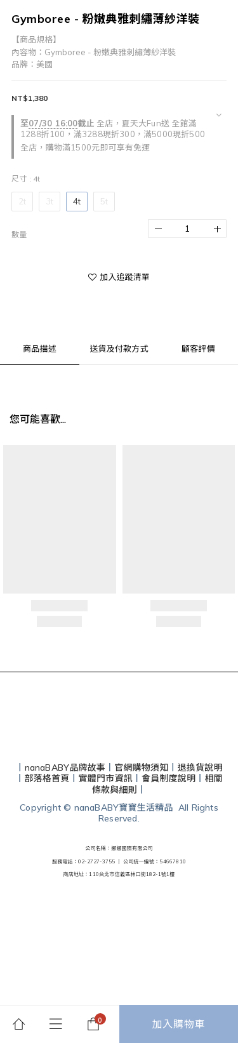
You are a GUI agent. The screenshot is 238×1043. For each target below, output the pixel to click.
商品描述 (39, 348)
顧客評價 (198, 348)
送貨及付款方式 (118, 348)
